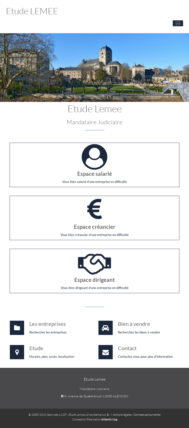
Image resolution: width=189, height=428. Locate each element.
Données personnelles (147, 414)
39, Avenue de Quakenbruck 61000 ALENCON (94, 396)
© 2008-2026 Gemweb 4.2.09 (48, 414)
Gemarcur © (101, 414)
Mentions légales (121, 414)
